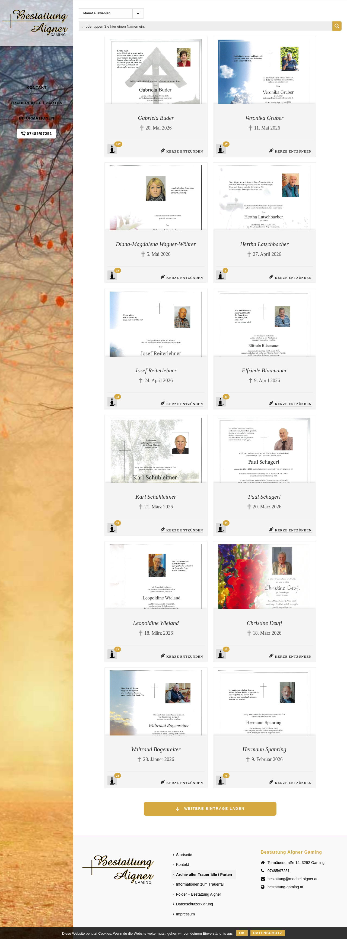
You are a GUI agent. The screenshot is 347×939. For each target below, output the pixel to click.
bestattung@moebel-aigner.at (292, 879)
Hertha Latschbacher (264, 244)
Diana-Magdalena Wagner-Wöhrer (156, 244)
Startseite (182, 855)
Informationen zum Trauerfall (198, 884)
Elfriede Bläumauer (264, 370)
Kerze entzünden (182, 150)
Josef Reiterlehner (156, 370)
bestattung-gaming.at (285, 887)
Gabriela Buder (156, 118)
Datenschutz (267, 933)
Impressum (184, 914)
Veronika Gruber (264, 118)
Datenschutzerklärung (193, 904)
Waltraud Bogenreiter (155, 749)
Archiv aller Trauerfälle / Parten (202, 874)
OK (242, 933)
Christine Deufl (264, 623)
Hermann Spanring (264, 749)
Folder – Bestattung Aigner (197, 894)
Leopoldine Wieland (156, 623)
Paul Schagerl (264, 496)
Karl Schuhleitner (156, 496)
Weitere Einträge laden (210, 808)
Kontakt (181, 864)
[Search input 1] (206, 26)
